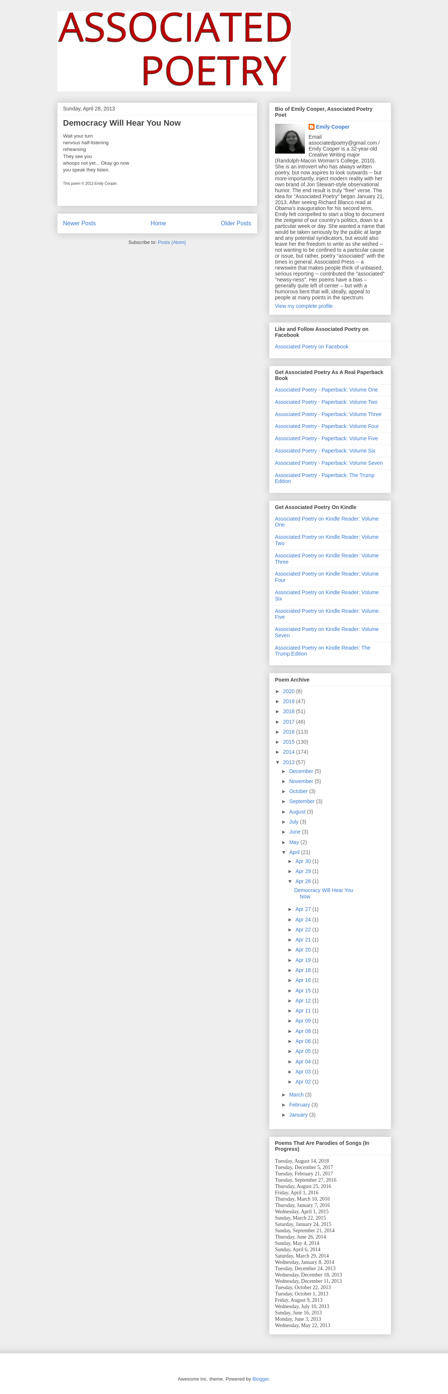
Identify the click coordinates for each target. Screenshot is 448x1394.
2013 (289, 762)
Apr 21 (304, 940)
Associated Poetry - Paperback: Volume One (326, 390)
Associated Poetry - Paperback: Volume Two (326, 402)
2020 (289, 691)
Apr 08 (304, 1031)
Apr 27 (304, 909)
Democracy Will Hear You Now (122, 123)
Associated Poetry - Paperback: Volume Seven (329, 463)
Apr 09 (304, 1021)
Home (158, 223)
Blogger (260, 1379)
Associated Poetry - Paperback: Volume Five (326, 438)
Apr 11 (304, 1011)
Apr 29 (304, 871)
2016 (289, 732)
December (302, 771)
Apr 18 (304, 970)
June (295, 832)
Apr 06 (304, 1041)
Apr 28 (304, 881)
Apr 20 (304, 950)
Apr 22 (304, 930)
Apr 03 (304, 1072)
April (295, 852)
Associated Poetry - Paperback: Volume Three (328, 414)
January (299, 1115)
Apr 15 (304, 991)
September (302, 801)
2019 (289, 701)
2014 (289, 752)
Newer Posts (79, 223)
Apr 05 (304, 1051)
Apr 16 (304, 980)
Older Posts (236, 223)
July (294, 822)
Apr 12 (304, 1001)
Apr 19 (304, 960)
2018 (289, 711)
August (298, 812)
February (300, 1105)
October (299, 791)
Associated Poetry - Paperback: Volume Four (327, 426)
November (302, 781)
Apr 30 (304, 861)
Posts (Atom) (172, 242)
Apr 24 (304, 920)
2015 (289, 742)
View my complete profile (304, 306)
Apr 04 (304, 1062)
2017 (289, 722)
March (297, 1095)
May (294, 842)
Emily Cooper (332, 127)
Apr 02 (304, 1082)
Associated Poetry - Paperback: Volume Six (325, 451)
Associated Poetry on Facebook (312, 347)
